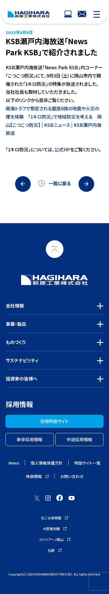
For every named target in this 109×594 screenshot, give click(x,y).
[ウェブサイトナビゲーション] (68, 14)
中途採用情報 (79, 439)
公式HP (62, 149)
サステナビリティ (22, 360)
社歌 (54, 550)
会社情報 (15, 305)
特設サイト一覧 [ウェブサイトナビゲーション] (87, 463)
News (14, 463)
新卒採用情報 (29, 439)
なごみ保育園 (54, 517)
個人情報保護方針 (47, 463)
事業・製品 (16, 324)
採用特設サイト (54, 421)
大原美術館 (55, 528)
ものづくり (16, 342)
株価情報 (37, 476)
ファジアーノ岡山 (54, 539)
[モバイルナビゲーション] (96, 14)
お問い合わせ (71, 476)
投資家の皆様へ (22, 378)
